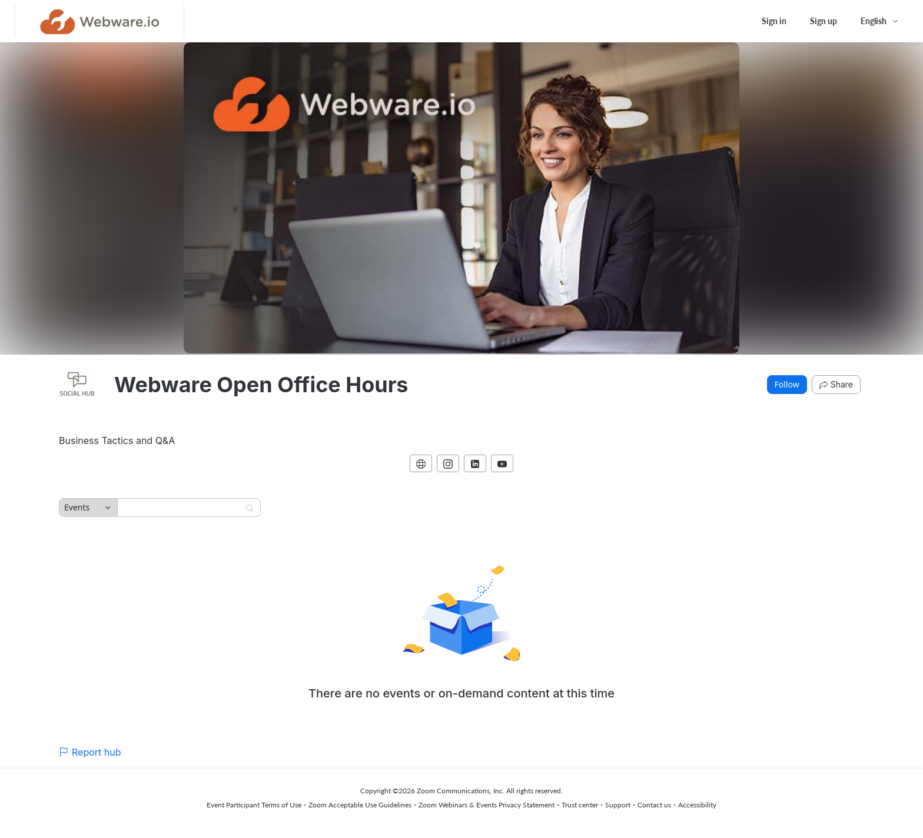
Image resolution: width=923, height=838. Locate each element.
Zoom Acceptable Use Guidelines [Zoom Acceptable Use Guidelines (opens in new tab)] (359, 804)
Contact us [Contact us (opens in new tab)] (654, 804)
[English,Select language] (880, 21)
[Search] (181, 507)
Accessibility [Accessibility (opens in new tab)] (697, 804)
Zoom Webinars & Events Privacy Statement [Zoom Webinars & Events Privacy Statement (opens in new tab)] (487, 804)
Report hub (90, 752)
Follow (787, 384)
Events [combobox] (76, 507)
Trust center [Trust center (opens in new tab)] (580, 804)
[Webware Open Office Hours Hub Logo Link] (100, 21)
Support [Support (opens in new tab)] (617, 804)
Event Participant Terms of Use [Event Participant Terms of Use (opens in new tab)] (254, 804)
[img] (79, 384)
